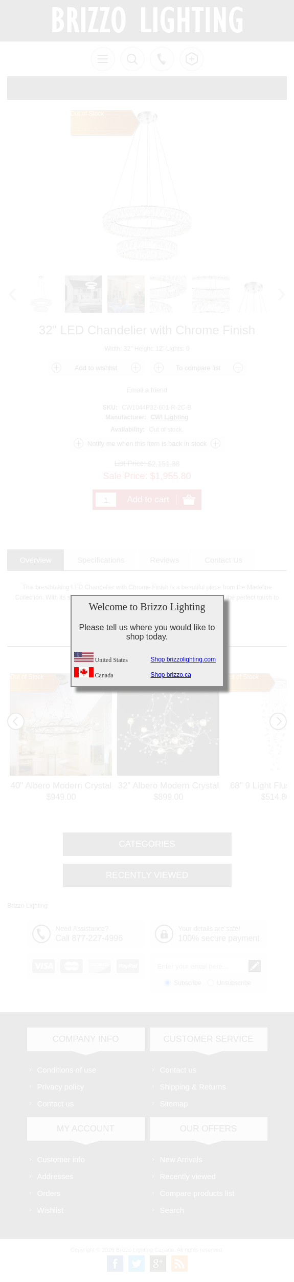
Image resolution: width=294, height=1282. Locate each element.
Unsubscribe (234, 983)
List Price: (130, 463)
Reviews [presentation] (164, 559)
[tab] (35, 559)
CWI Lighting (170, 417)
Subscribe (187, 983)
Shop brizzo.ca (171, 674)
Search (172, 1210)
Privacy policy (60, 1086)
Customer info (61, 1159)
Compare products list (197, 1193)
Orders (49, 1193)
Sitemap (174, 1103)
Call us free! (162, 59)
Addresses (55, 1176)
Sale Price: (125, 476)
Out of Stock (26, 676)
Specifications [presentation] (101, 559)
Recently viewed (188, 1176)
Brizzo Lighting (27, 905)
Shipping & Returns (193, 1086)
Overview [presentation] (35, 559)
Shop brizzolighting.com (183, 659)
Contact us (55, 1103)
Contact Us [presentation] (223, 559)
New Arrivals (181, 1159)
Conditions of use (67, 1069)
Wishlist (50, 1210)
